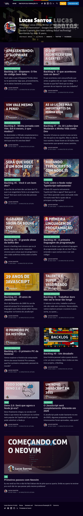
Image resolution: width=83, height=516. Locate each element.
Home (14, 3)
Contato (56, 505)
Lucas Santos (13, 88)
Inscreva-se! (73, 3)
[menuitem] (14, 3)
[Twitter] (42, 3)
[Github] (50, 3)
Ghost (29, 508)
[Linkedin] (48, 3)
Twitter (58, 37)
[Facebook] (45, 3)
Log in (63, 3)
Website (49, 37)
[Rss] (53, 3)
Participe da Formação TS (28, 3)
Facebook (67, 37)
